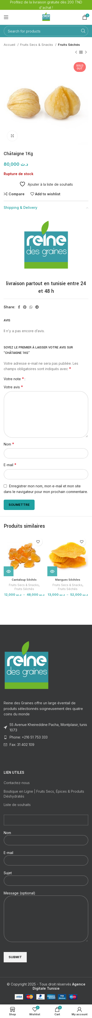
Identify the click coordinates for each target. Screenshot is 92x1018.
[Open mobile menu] (6, 17)
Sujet (46, 876)
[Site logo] (46, 17)
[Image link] (26, 665)
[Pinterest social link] (25, 307)
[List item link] (46, 737)
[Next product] (85, 52)
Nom (9, 444)
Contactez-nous (17, 783)
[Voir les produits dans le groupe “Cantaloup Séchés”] (8, 571)
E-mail (10, 464)
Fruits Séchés (69, 45)
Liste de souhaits (17, 805)
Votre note (14, 379)
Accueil (10, 45)
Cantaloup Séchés (24, 580)
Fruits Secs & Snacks (37, 45)
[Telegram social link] (37, 307)
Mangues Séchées (67, 580)
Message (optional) (46, 905)
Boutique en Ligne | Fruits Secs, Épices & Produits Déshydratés (44, 793)
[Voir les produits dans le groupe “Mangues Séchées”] (52, 571)
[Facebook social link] (19, 307)
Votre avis (13, 386)
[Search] (46, 31)
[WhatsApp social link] (31, 307)
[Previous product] (76, 52)
